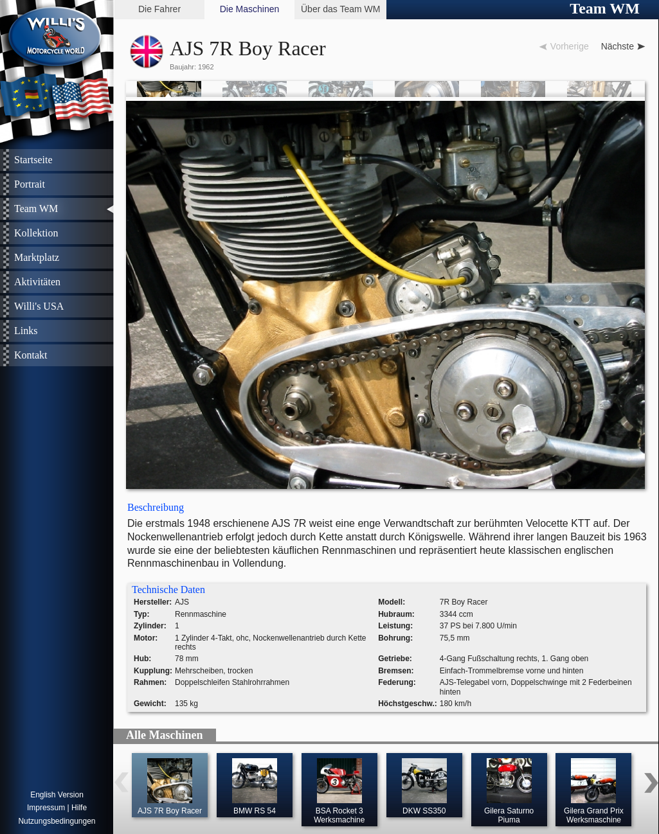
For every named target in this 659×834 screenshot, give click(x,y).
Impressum (46, 807)
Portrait (29, 184)
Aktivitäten (37, 281)
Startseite (33, 159)
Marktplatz (36, 257)
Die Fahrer (159, 9)
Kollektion (36, 232)
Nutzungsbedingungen (56, 821)
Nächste (617, 46)
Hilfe (79, 807)
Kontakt (31, 355)
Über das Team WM (340, 9)
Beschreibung (155, 507)
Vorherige (569, 46)
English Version (57, 794)
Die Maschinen (250, 9)
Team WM (36, 208)
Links (25, 330)
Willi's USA (39, 306)
